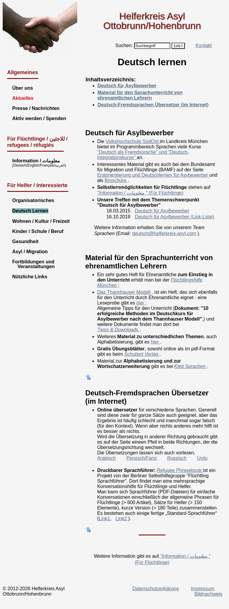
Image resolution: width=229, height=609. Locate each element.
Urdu (202, 458)
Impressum (202, 588)
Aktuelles (22, 98)
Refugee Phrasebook (180, 470)
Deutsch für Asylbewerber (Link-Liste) (174, 216)
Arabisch (106, 458)
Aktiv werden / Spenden (39, 118)
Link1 (104, 518)
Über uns (22, 88)
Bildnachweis (208, 593)
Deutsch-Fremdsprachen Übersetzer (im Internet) (153, 104)
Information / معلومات (36, 160)
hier (155, 341)
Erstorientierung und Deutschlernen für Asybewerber (153, 175)
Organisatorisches (33, 200)
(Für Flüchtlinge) (140, 192)
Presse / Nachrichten (35, 108)
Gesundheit (25, 241)
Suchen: (124, 45)
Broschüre (116, 180)
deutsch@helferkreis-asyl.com (164, 233)
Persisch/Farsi (142, 458)
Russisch (177, 458)
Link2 (121, 518)
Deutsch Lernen (30, 210)
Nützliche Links (29, 276)
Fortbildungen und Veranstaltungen (33, 264)
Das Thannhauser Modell (124, 292)
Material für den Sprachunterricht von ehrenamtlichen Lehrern (140, 95)
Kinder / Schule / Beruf (38, 231)
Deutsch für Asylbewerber (127, 85)
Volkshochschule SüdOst (133, 141)
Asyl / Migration (30, 251)
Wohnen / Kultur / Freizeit (41, 221)
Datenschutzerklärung (155, 588)
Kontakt (204, 45)
